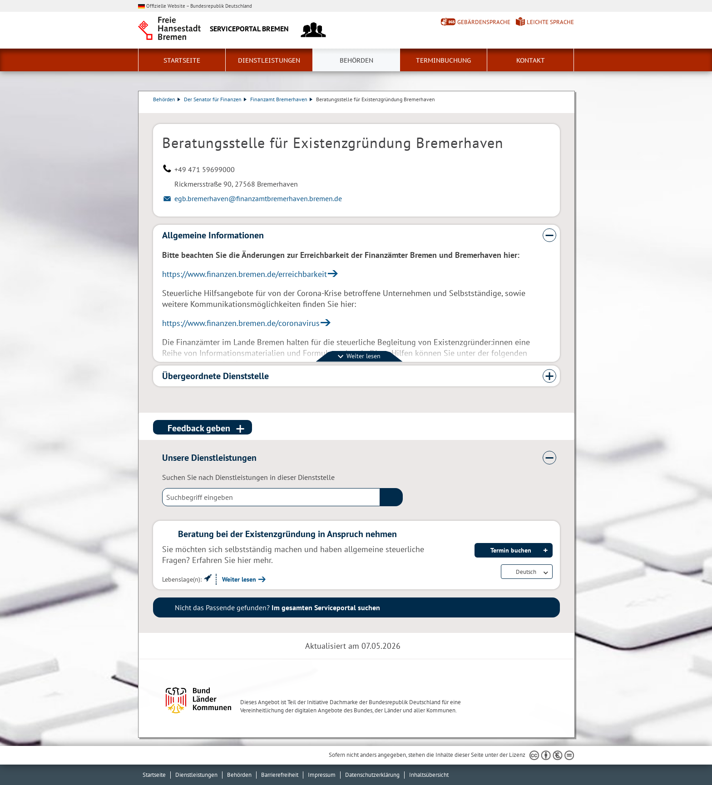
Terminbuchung (443, 60)
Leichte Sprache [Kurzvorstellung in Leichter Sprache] (550, 22)
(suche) (391, 497)
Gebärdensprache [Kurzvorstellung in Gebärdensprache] (483, 22)
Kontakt (530, 60)
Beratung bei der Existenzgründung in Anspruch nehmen (287, 534)
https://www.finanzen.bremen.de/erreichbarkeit (244, 274)
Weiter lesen (239, 579)
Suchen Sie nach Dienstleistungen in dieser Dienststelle (248, 477)
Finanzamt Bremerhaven (281, 99)
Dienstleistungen (269, 60)
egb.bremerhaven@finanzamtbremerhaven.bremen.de (258, 198)
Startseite (181, 60)
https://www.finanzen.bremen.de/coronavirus (241, 323)
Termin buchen (510, 550)
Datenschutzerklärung (372, 775)
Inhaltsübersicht (429, 775)
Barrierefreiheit (279, 775)
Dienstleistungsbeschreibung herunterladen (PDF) (558, 108)
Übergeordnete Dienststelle (215, 376)
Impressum (322, 775)
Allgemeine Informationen (213, 235)
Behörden (356, 60)
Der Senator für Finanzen (215, 99)
